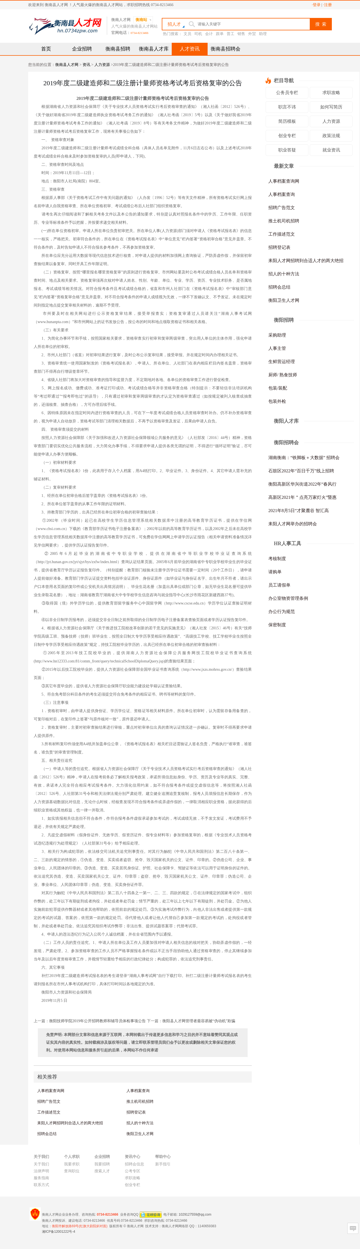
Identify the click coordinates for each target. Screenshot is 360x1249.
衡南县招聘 (117, 49)
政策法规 (331, 135)
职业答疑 (287, 150)
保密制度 (277, 624)
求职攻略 (331, 92)
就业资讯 (331, 150)
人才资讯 (190, 49)
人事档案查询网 (50, 1090)
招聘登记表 (136, 1112)
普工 (230, 34)
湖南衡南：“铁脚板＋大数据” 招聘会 (304, 457)
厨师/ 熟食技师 (282, 374)
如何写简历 (331, 107)
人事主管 (277, 348)
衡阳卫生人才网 (139, 1133)
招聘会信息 (134, 1164)
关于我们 (41, 1164)
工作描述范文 (48, 1112)
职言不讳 (287, 107)
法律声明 (41, 1171)
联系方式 (41, 1185)
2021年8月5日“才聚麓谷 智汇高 (298, 510)
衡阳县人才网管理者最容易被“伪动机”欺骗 (198, 1021)
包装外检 (277, 401)
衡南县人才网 (66, 65)
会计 (209, 34)
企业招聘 (82, 49)
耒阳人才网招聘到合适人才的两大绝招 (70, 1123)
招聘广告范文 (48, 1101)
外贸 (252, 34)
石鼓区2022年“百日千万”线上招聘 (301, 470)
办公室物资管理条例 (288, 598)
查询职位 (72, 1171)
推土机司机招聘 (139, 1101)
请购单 (275, 571)
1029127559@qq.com (195, 1214)
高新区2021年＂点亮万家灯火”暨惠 (302, 497)
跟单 (220, 34)
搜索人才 (102, 1171)
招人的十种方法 (139, 1123)
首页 (46, 49)
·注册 (327, 5)
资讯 (86, 65)
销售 (241, 34)
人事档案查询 (138, 1090)
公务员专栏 (287, 92)
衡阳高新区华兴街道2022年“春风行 (302, 484)
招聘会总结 (47, 1133)
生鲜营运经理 (281, 361)
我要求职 (72, 1164)
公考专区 (132, 1171)
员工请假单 (279, 585)
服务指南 (41, 1178)
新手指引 (163, 1164)
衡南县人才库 (154, 49)
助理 (263, 34)
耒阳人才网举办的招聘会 (292, 523)
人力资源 (102, 65)
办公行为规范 (281, 611)
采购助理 (277, 335)
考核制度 (277, 558)
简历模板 (287, 121)
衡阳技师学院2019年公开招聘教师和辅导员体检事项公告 (97, 1021)
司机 (198, 34)
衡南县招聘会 (225, 49)
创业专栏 (287, 135)
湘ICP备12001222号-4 (58, 1232)
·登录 (316, 5)
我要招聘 (102, 1164)
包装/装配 (277, 388)
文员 (187, 34)
